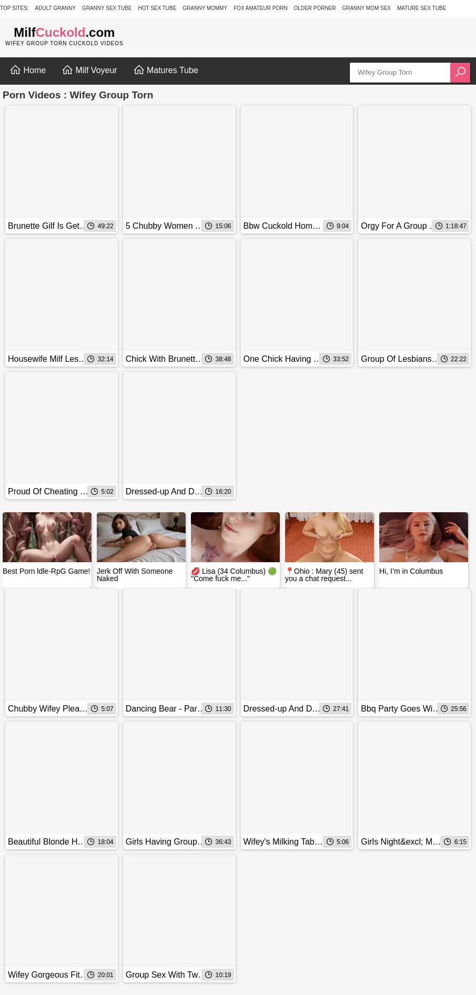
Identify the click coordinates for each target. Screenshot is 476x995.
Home (27, 70)
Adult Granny (55, 8)
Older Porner (315, 8)
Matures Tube (165, 70)
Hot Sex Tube (157, 8)
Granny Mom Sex (366, 8)
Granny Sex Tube (107, 8)
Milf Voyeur (89, 70)
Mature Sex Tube (422, 8)
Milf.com (64, 32)
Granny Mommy (205, 8)
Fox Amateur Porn (261, 8)
